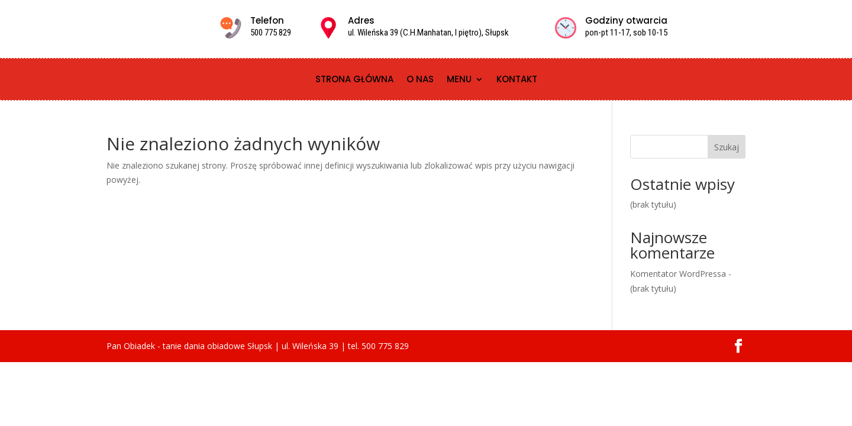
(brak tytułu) (653, 204)
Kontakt (516, 80)
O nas (420, 80)
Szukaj (726, 147)
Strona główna (354, 80)
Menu (459, 80)
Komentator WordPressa (678, 273)
